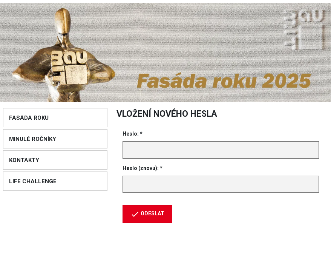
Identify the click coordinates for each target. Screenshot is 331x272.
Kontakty (24, 160)
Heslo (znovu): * (142, 168)
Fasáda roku (29, 117)
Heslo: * (133, 134)
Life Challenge (33, 181)
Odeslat (147, 214)
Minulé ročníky (32, 139)
